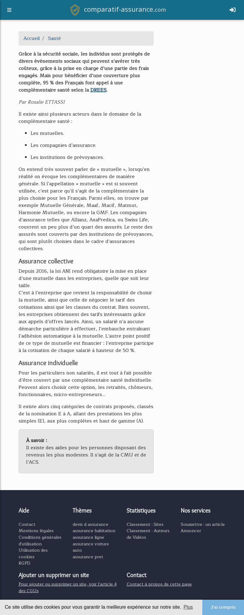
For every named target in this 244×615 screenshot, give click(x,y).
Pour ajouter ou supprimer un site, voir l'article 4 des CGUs (68, 587)
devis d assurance (90, 524)
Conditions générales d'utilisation (40, 540)
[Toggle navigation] (232, 11)
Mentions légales (36, 530)
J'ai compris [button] (223, 607)
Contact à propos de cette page (159, 584)
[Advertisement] (194, 61)
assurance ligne (88, 537)
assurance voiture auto (91, 547)
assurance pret (88, 556)
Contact (27, 524)
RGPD (24, 563)
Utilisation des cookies (33, 553)
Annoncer (191, 530)
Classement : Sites (145, 524)
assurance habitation (94, 530)
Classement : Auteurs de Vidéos (148, 534)
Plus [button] (188, 607)
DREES (98, 90)
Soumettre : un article (203, 524)
